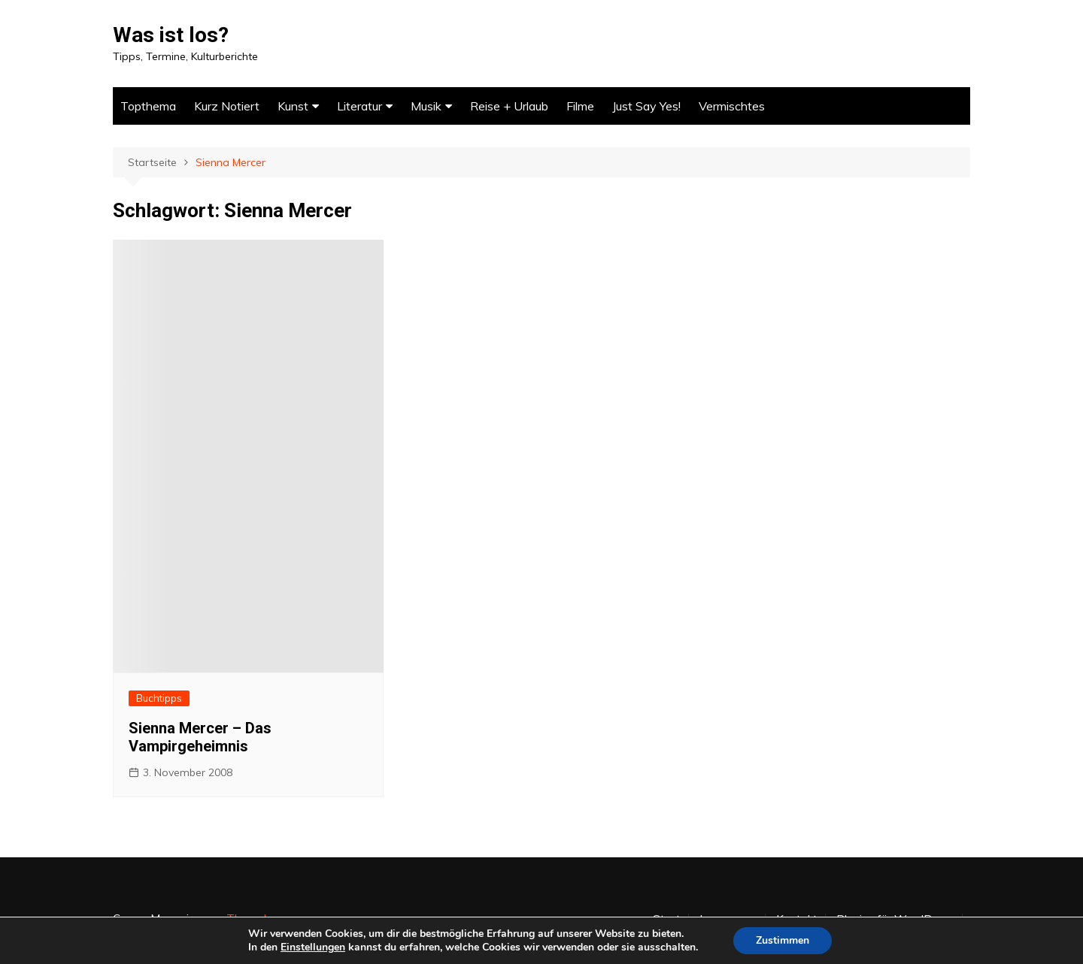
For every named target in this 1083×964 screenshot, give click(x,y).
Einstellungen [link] (313, 947)
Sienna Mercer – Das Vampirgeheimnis (200, 737)
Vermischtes (732, 105)
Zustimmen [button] (782, 940)
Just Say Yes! (646, 105)
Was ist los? (171, 35)
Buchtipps (159, 698)
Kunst (293, 105)
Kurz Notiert (226, 105)
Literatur (359, 105)
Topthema (148, 105)
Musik (426, 105)
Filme (580, 105)
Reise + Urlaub (509, 105)
